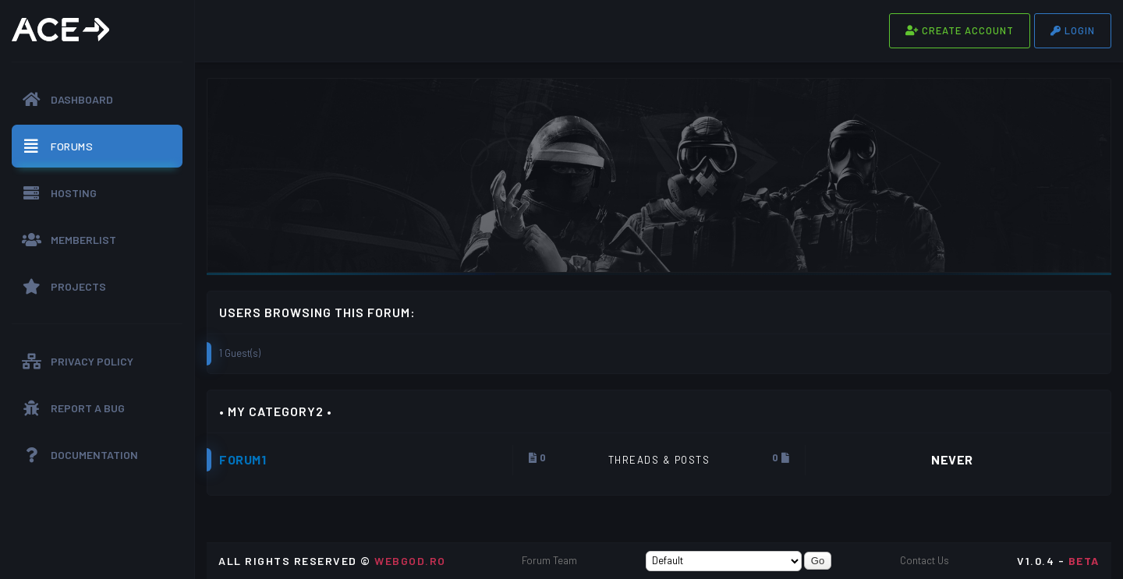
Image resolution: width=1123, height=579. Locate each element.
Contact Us (924, 560)
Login (1072, 30)
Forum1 (242, 459)
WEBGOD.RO (410, 560)
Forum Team (549, 560)
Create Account (959, 30)
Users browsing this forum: (317, 312)
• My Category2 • (275, 411)
